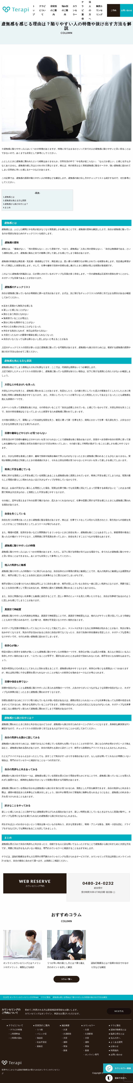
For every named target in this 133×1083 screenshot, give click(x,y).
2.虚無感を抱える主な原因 (15, 201)
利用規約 (114, 1050)
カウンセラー (75, 10)
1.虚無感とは (9, 197)
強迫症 (39, 1038)
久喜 (64, 1030)
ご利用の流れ (16, 1038)
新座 (64, 1050)
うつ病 (39, 1030)
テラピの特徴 (16, 1030)
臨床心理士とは (117, 1034)
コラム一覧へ (66, 983)
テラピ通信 (83, 10)
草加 (64, 1046)
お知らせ (114, 1046)
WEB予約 (119, 1011)
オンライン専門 (91, 1055)
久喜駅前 (66, 1034)
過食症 (39, 1046)
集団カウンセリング (99, 10)
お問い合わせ (126, 10)
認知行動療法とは (118, 1030)
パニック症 (41, 1034)
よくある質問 (116, 1042)
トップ (34, 10)
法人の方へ (90, 10)
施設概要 (64, 1025)
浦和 (64, 1042)
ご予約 (113, 10)
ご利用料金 (15, 1034)
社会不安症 (41, 1042)
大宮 (64, 1038)
